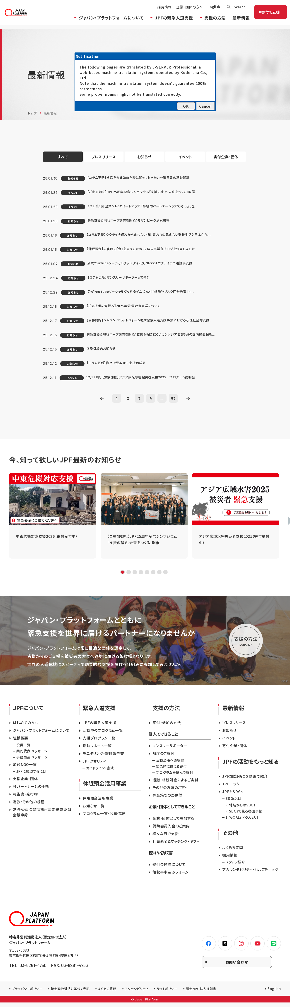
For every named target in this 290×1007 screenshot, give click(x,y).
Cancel (205, 106)
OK (186, 106)
